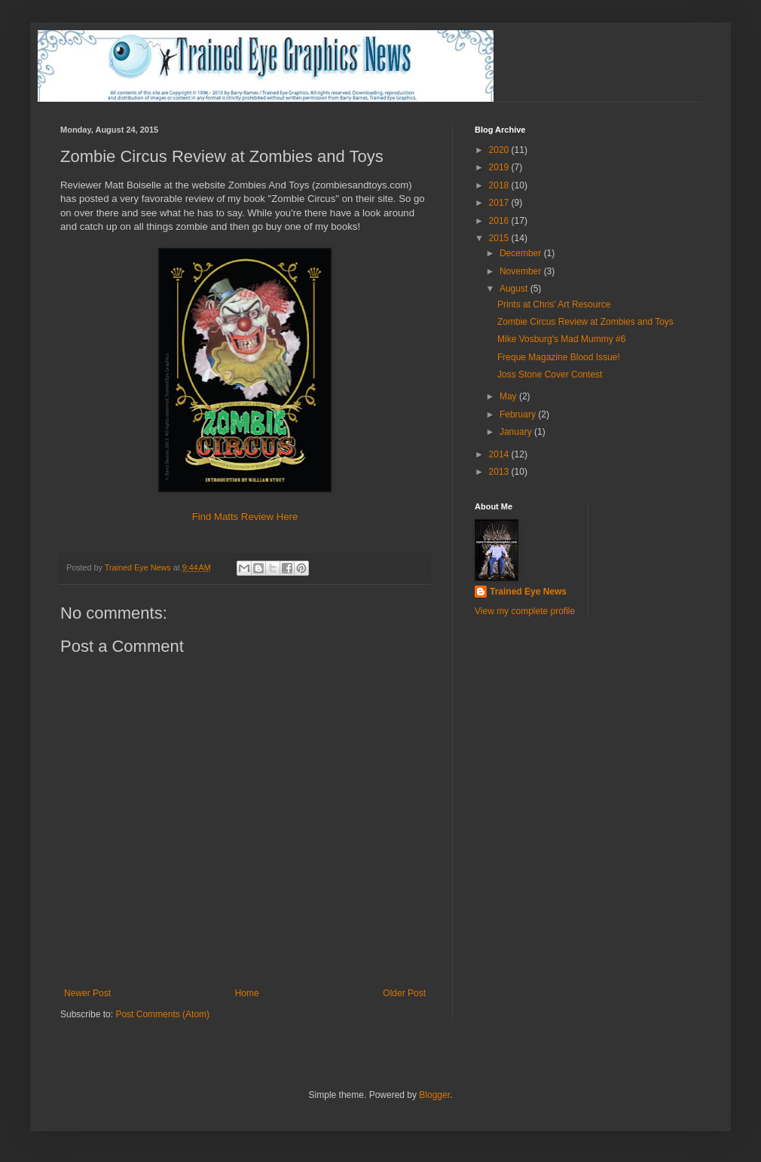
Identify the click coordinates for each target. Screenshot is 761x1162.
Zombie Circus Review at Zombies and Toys (585, 321)
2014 (500, 454)
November (522, 271)
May (509, 396)
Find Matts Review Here (245, 516)
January (517, 432)
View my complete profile (525, 611)
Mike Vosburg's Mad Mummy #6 (561, 339)
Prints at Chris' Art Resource (553, 304)
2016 (500, 221)
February (519, 414)
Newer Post (87, 993)
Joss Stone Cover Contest (549, 374)
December (522, 253)
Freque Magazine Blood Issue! (558, 357)
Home (247, 993)
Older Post (404, 993)
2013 (500, 471)
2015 (500, 238)
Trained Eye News (528, 591)
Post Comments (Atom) (162, 1014)
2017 (500, 202)
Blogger (434, 1095)
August (515, 288)
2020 (500, 150)
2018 (500, 185)
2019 (500, 167)
